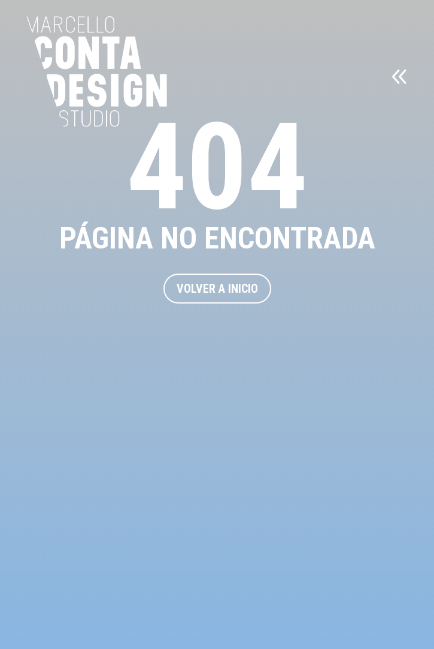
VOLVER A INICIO (217, 288)
